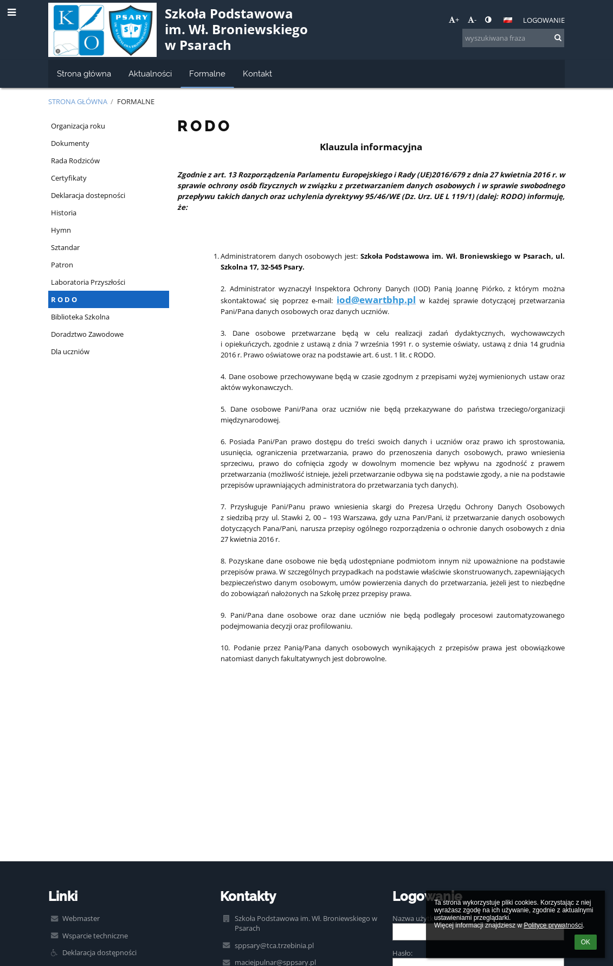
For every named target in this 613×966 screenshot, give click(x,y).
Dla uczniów (70, 351)
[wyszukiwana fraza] (513, 38)
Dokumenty (70, 143)
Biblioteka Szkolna (80, 317)
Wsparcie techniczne (95, 936)
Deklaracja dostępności (99, 952)
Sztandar (65, 247)
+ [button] (454, 19)
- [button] (472, 19)
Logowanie (544, 20)
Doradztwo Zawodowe (87, 334)
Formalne (135, 101)
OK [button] (585, 942)
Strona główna (77, 101)
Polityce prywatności (553, 925)
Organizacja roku (78, 126)
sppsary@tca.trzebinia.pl (274, 945)
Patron (62, 265)
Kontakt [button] (257, 73)
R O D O (64, 299)
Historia (63, 212)
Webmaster (81, 918)
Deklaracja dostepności (88, 195)
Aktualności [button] (150, 73)
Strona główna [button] (84, 73)
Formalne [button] (207, 73)
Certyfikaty (69, 178)
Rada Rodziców (75, 160)
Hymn (61, 230)
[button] (508, 20)
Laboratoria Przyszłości (88, 282)
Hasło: (402, 953)
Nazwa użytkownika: (425, 918)
